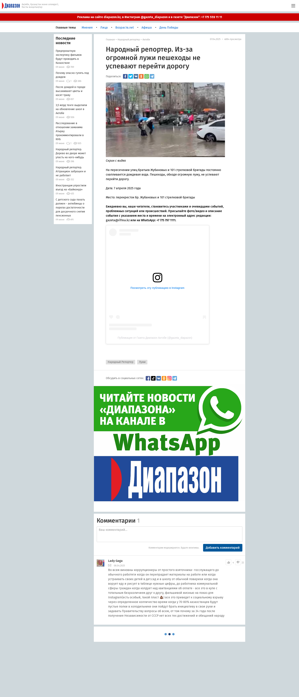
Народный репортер (129, 39)
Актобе (146, 39)
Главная (110, 39)
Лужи (142, 362)
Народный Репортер (120, 362)
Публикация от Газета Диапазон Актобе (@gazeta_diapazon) (155, 337)
